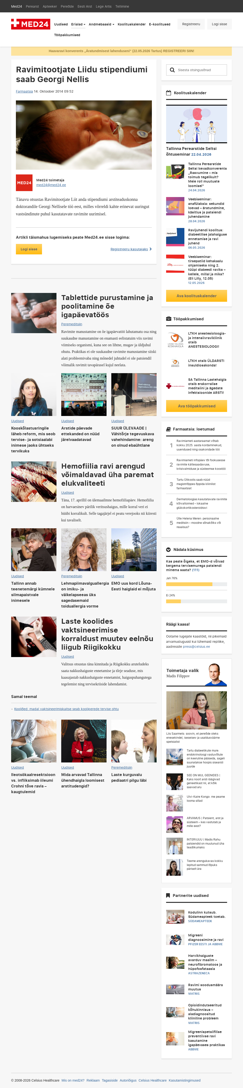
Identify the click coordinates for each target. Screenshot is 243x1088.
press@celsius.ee (196, 646)
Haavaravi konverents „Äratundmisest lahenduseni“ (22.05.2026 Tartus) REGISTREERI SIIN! (121, 51)
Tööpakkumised (67, 35)
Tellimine (122, 6)
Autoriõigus (128, 1080)
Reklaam (93, 1080)
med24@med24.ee (51, 185)
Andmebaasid (100, 24)
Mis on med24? (73, 1080)
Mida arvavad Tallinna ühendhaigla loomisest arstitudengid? (82, 780)
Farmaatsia (24, 91)
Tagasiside (110, 1080)
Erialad (77, 24)
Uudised (61, 24)
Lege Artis (104, 6)
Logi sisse (219, 24)
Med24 (16, 6)
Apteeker (50, 6)
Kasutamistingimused (185, 1080)
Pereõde (67, 6)
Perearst (32, 6)
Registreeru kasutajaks (131, 249)
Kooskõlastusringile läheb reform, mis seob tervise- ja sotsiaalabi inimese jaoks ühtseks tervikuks (33, 439)
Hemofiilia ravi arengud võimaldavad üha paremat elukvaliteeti (107, 474)
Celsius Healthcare (153, 1080)
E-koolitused (159, 24)
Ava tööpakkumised (196, 406)
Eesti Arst (85, 6)
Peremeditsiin (71, 324)
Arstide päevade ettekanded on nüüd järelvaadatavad (80, 433)
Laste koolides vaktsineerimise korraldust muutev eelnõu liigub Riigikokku (107, 634)
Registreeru (191, 24)
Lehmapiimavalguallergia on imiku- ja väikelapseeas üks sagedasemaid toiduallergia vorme (85, 595)
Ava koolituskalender (197, 295)
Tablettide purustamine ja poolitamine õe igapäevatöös (107, 305)
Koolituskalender (132, 24)
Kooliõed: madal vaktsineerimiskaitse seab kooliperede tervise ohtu (66, 709)
